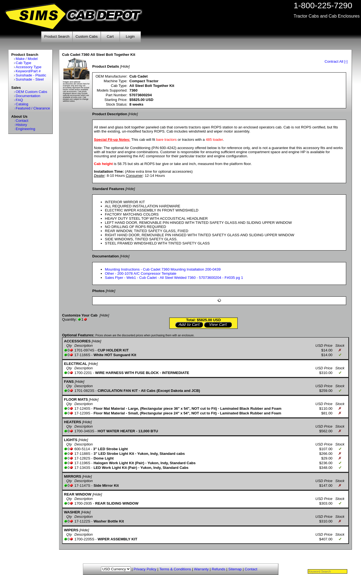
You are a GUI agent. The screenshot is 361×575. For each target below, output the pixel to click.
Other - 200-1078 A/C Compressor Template (141, 273)
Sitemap (235, 569)
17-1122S (82, 521)
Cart (110, 36)
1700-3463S (84, 431)
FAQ (19, 100)
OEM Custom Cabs (31, 92)
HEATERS (72, 422)
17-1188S (82, 454)
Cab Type (23, 63)
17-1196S (82, 463)
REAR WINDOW (77, 494)
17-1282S (82, 458)
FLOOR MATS (76, 399)
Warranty (201, 569)
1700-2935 (83, 503)
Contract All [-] (336, 61)
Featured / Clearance (33, 108)
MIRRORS (72, 476)
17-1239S (82, 413)
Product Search (56, 36)
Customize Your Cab (79, 315)
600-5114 (82, 449)
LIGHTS (70, 440)
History (21, 125)
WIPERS (71, 530)
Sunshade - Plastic (31, 75)
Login (130, 36)
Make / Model (27, 59)
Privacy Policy (145, 569)
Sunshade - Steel (30, 79)
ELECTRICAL (75, 364)
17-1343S (82, 468)
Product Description (109, 114)
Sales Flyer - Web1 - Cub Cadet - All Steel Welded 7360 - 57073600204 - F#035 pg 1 (174, 278)
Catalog (22, 104)
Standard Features (108, 189)
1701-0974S (84, 350)
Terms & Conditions (175, 569)
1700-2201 (83, 373)
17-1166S (82, 355)
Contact (22, 121)
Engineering (25, 129)
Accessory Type (28, 67)
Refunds (218, 569)
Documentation (28, 96)
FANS (69, 381)
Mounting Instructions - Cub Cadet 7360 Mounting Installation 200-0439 (163, 269)
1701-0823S (84, 391)
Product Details (105, 66)
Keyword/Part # (28, 71)
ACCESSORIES (77, 341)
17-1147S (82, 485)
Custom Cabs (86, 36)
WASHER (72, 512)
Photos (98, 291)
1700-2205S (84, 539)
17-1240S (82, 408)
